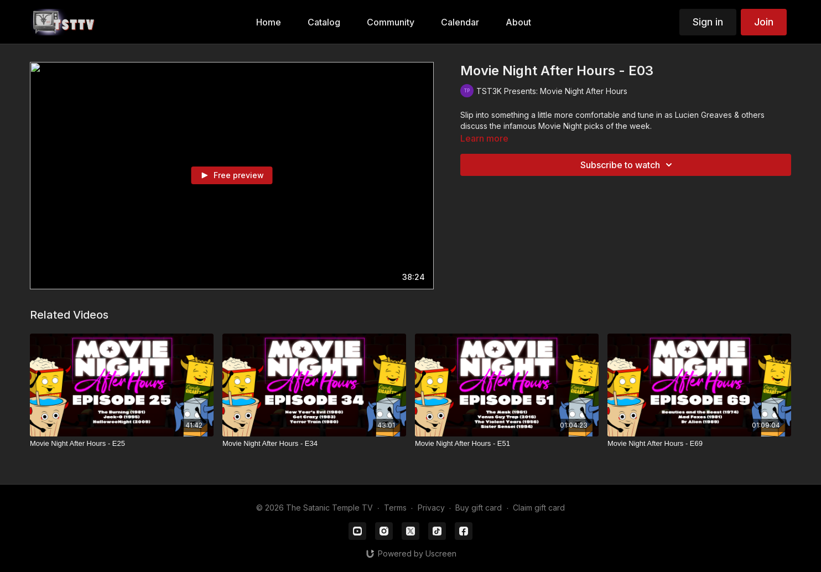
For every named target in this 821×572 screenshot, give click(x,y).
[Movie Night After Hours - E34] (314, 443)
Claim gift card (539, 507)
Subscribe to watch (627, 164)
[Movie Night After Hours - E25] (122, 443)
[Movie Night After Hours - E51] (507, 443)
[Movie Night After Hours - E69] (699, 443)
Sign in (708, 22)
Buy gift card (478, 507)
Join (763, 22)
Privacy (431, 507)
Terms (395, 507)
